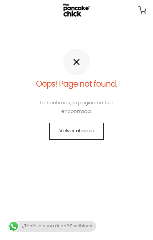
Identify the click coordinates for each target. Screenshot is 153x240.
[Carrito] (142, 10)
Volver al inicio (76, 131)
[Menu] (11, 10)
